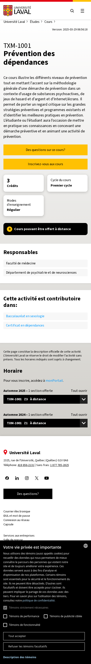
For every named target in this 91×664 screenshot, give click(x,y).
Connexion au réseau (16, 520)
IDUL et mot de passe (16, 516)
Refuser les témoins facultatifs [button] (27, 646)
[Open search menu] (72, 11)
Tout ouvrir (79, 391)
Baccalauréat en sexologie (25, 316)
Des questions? (28, 493)
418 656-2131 (26, 465)
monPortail (54, 380)
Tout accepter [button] (17, 636)
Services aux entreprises (19, 536)
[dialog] (45, 602)
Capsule (8, 524)
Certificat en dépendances (25, 325)
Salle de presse (13, 540)
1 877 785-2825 (59, 465)
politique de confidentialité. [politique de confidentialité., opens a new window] (39, 600)
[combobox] (85, 546)
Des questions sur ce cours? (45, 150)
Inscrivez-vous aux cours (45, 164)
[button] (19, 657)
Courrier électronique (16, 511)
